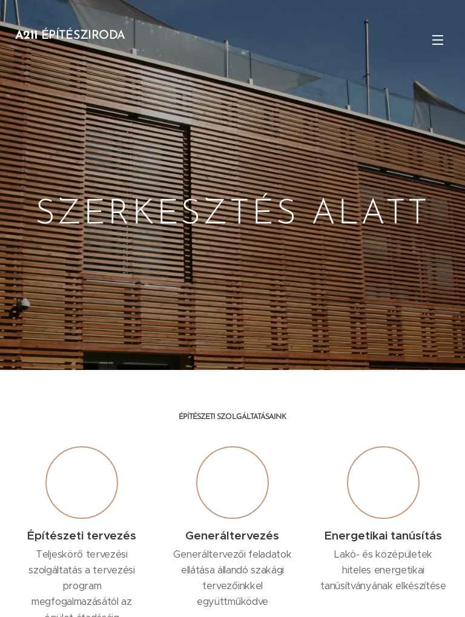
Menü (437, 40)
